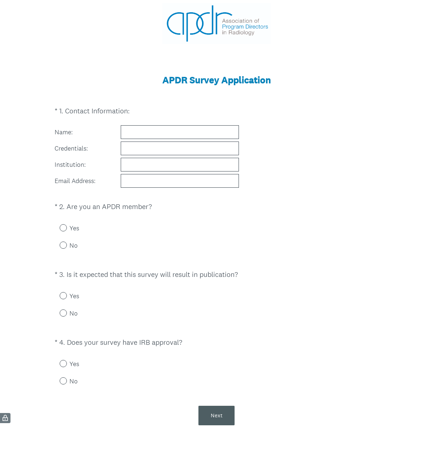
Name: (64, 132)
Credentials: (71, 148)
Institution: (70, 165)
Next (217, 415)
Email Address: (75, 181)
